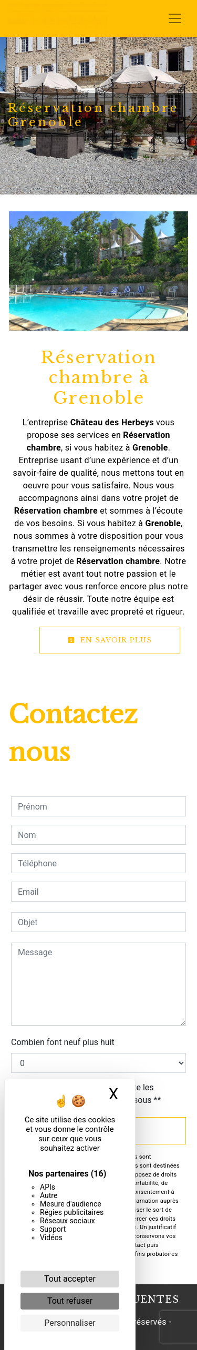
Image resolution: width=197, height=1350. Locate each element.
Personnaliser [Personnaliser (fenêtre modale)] (70, 1323)
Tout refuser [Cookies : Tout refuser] (69, 1301)
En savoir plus (110, 640)
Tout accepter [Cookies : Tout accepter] (70, 1279)
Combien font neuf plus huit (63, 1042)
